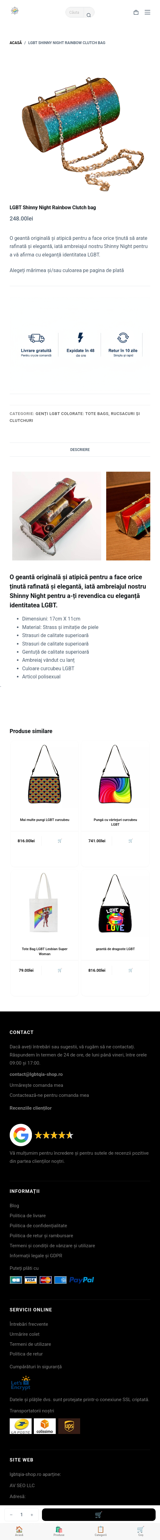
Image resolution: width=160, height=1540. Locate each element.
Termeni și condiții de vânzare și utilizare (52, 1246)
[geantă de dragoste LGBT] (115, 903)
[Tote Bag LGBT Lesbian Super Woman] (45, 903)
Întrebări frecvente (29, 1324)
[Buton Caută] (89, 15)
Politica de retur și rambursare (41, 1236)
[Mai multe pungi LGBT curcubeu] (45, 774)
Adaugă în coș (99, 1514)
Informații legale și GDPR (36, 1256)
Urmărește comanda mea (36, 1085)
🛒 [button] (60, 840)
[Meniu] (147, 12)
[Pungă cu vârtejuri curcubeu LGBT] (115, 774)
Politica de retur (26, 1354)
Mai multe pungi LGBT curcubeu (44, 820)
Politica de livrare (28, 1215)
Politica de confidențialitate (38, 1225)
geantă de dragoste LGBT (115, 949)
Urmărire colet (25, 1334)
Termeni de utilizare (30, 1344)
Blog (14, 1205)
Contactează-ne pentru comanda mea (49, 1095)
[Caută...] (74, 12)
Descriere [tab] (80, 450)
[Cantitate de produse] (21, 1514)
